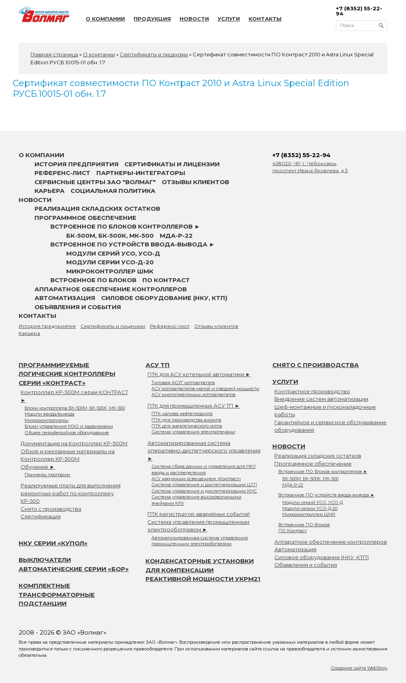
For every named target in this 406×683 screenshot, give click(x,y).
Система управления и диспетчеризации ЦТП (204, 484)
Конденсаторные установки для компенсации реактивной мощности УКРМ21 (203, 570)
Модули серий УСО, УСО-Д (113, 253)
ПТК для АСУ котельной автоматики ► (199, 374)
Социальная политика (113, 190)
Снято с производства (51, 509)
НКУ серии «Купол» (53, 543)
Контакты (265, 18)
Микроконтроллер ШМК (109, 271)
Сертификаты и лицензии (172, 164)
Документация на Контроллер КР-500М (74, 443)
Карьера (49, 190)
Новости (194, 18)
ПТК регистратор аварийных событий (198, 514)
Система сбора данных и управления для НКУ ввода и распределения (203, 469)
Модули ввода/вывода (50, 414)
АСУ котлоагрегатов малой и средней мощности (205, 388)
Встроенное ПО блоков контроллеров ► (125, 226)
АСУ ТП (158, 365)
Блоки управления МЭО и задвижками (69, 426)
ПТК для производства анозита (186, 420)
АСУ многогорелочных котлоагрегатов (193, 394)
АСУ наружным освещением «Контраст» (196, 478)
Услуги (229, 18)
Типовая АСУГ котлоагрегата (183, 382)
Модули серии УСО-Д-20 (110, 262)
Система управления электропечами (193, 432)
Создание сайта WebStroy (359, 668)
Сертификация (41, 516)
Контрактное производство (312, 391)
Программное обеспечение (85, 217)
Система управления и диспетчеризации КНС (204, 491)
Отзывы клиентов (195, 182)
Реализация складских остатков (97, 208)
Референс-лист (62, 173)
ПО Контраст (166, 280)
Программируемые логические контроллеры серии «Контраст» (67, 374)
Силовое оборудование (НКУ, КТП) (164, 298)
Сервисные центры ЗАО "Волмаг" (95, 182)
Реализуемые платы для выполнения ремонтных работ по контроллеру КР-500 (71, 493)
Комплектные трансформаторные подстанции (57, 594)
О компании (105, 18)
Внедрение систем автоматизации (321, 399)
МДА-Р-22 (176, 235)
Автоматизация (64, 298)
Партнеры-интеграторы (140, 173)
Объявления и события (77, 307)
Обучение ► (38, 467)
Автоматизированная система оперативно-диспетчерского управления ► (203, 451)
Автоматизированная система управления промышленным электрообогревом (199, 540)
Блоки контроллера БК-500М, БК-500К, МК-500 (75, 408)
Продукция (152, 18)
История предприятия (76, 164)
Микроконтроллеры (47, 420)
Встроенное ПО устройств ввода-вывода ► (132, 244)
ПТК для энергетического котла (186, 426)
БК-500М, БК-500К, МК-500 (110, 235)
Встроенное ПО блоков (93, 280)
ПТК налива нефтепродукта (182, 413)
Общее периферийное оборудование (67, 432)
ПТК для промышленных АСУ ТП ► (193, 405)
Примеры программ (47, 474)
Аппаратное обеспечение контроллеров (110, 289)
